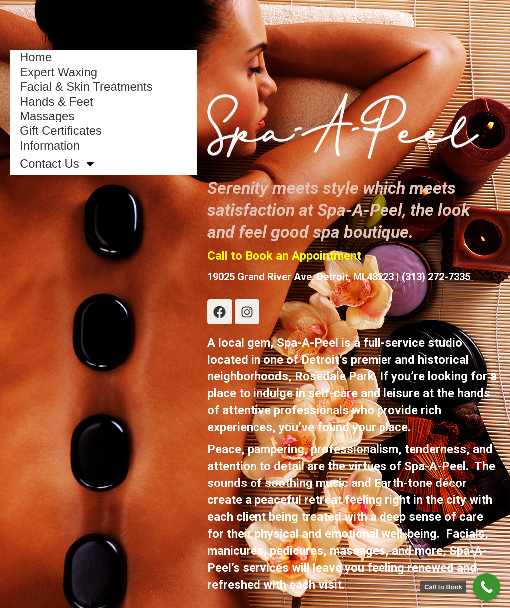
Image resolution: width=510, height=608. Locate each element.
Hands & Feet (56, 101)
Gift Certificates (61, 130)
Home (36, 57)
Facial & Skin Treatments (86, 86)
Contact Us (58, 164)
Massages (47, 115)
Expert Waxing (58, 72)
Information (50, 145)
